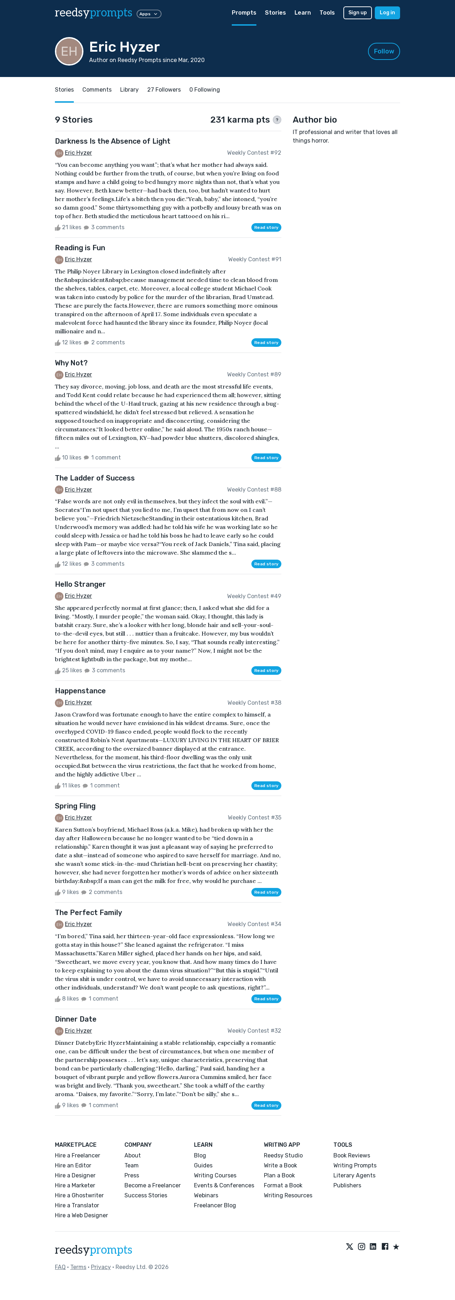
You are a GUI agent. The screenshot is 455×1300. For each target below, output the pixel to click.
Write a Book (280, 1165)
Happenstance (80, 691)
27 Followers (164, 89)
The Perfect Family (88, 912)
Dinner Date (76, 1019)
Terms (78, 1267)
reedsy (93, 1250)
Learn (303, 12)
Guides (203, 1165)
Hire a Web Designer (81, 1215)
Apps (149, 13)
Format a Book (283, 1185)
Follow (384, 51)
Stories (275, 12)
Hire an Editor (73, 1165)
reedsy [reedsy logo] (93, 13)
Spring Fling (75, 806)
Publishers (347, 1185)
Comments (97, 89)
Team (131, 1165)
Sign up (357, 13)
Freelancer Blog (215, 1205)
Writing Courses (215, 1175)
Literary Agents (354, 1175)
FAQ (60, 1267)
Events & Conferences (224, 1185)
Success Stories (145, 1195)
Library (129, 89)
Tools (327, 12)
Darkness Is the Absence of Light (112, 141)
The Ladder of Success (95, 478)
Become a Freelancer (152, 1185)
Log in (387, 13)
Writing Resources (288, 1195)
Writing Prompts (355, 1165)
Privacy (101, 1267)
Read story (266, 227)
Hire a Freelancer (77, 1155)
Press (131, 1175)
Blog (200, 1155)
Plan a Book (279, 1175)
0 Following (204, 89)
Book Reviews (351, 1155)
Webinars (206, 1195)
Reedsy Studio (283, 1155)
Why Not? (71, 363)
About (132, 1155)
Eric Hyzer (78, 152)
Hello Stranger (80, 584)
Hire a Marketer (75, 1185)
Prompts (244, 12)
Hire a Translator (77, 1205)
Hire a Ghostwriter (79, 1195)
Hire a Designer (75, 1175)
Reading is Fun (80, 247)
